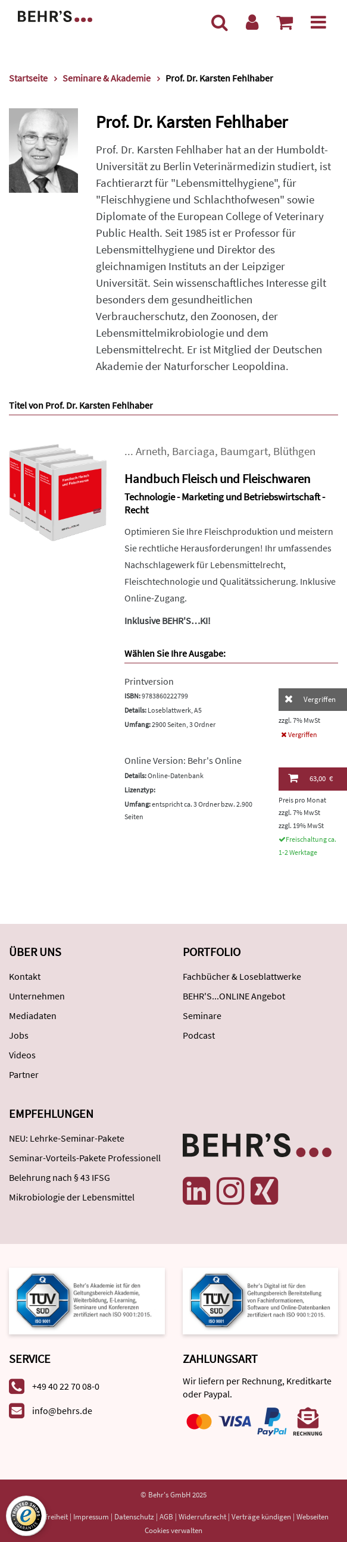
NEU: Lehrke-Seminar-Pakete (66, 1138)
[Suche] (219, 22)
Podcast (199, 1035)
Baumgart (244, 451)
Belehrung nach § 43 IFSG (59, 1177)
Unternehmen (37, 996)
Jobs (19, 1035)
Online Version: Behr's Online (183, 760)
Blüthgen (294, 451)
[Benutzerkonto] (252, 22)
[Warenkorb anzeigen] (284, 22)
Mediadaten (33, 1015)
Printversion (149, 681)
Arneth (151, 451)
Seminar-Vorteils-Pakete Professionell (85, 1158)
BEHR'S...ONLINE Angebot (234, 996)
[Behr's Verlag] (55, 15)
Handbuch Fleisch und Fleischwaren (217, 479)
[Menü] (318, 22)
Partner (24, 1074)
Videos (22, 1055)
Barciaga (193, 451)
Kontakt (24, 976)
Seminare (202, 1015)
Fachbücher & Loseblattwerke (242, 976)
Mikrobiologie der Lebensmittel (72, 1197)
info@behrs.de (62, 1410)
